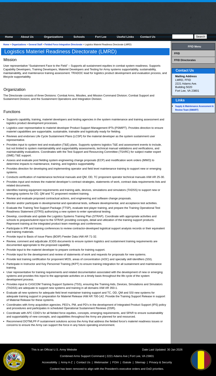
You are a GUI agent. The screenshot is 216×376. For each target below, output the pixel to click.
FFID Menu (194, 46)
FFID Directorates (185, 60)
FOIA (115, 362)
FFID (177, 53)
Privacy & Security (160, 362)
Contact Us (83, 362)
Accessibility (49, 362)
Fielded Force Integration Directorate (63, 44)
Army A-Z (67, 362)
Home (6, 44)
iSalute (126, 362)
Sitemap (140, 362)
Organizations (19, 44)
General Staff (35, 44)
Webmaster (101, 362)
